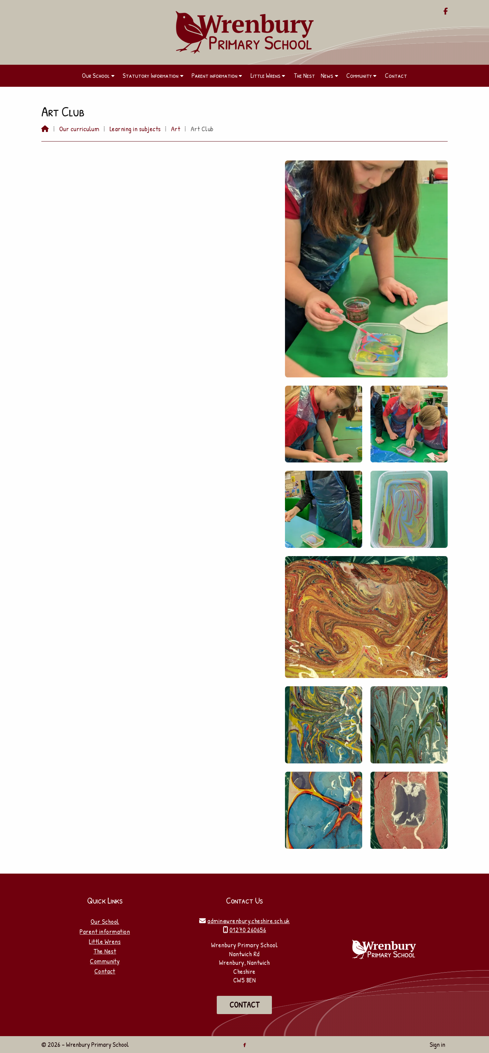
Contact (104, 971)
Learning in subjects (135, 128)
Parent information (105, 931)
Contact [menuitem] (396, 75)
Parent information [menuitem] (214, 75)
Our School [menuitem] (96, 75)
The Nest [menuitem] (304, 75)
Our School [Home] (105, 921)
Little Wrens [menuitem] (266, 75)
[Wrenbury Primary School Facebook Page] (446, 11)
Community (105, 961)
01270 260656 (248, 929)
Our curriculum (79, 128)
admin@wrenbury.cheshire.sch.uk (248, 920)
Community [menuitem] (359, 75)
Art (175, 128)
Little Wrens (105, 941)
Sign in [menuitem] (437, 1044)
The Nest (104, 951)
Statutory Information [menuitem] (151, 75)
